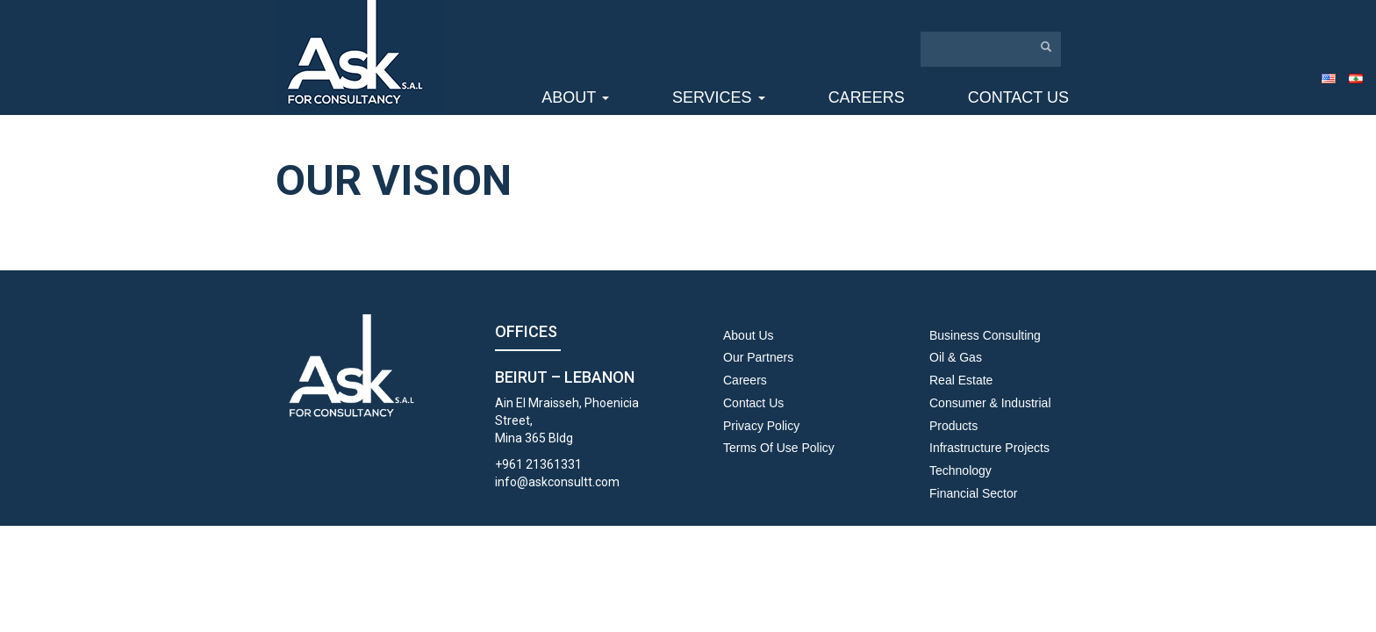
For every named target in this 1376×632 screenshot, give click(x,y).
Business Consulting (985, 335)
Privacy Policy (761, 426)
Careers (866, 97)
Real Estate (961, 380)
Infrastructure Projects (989, 448)
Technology (960, 470)
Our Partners (758, 357)
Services (718, 97)
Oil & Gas (955, 357)
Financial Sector (973, 493)
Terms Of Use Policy (779, 448)
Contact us (1018, 97)
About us (748, 335)
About (575, 97)
